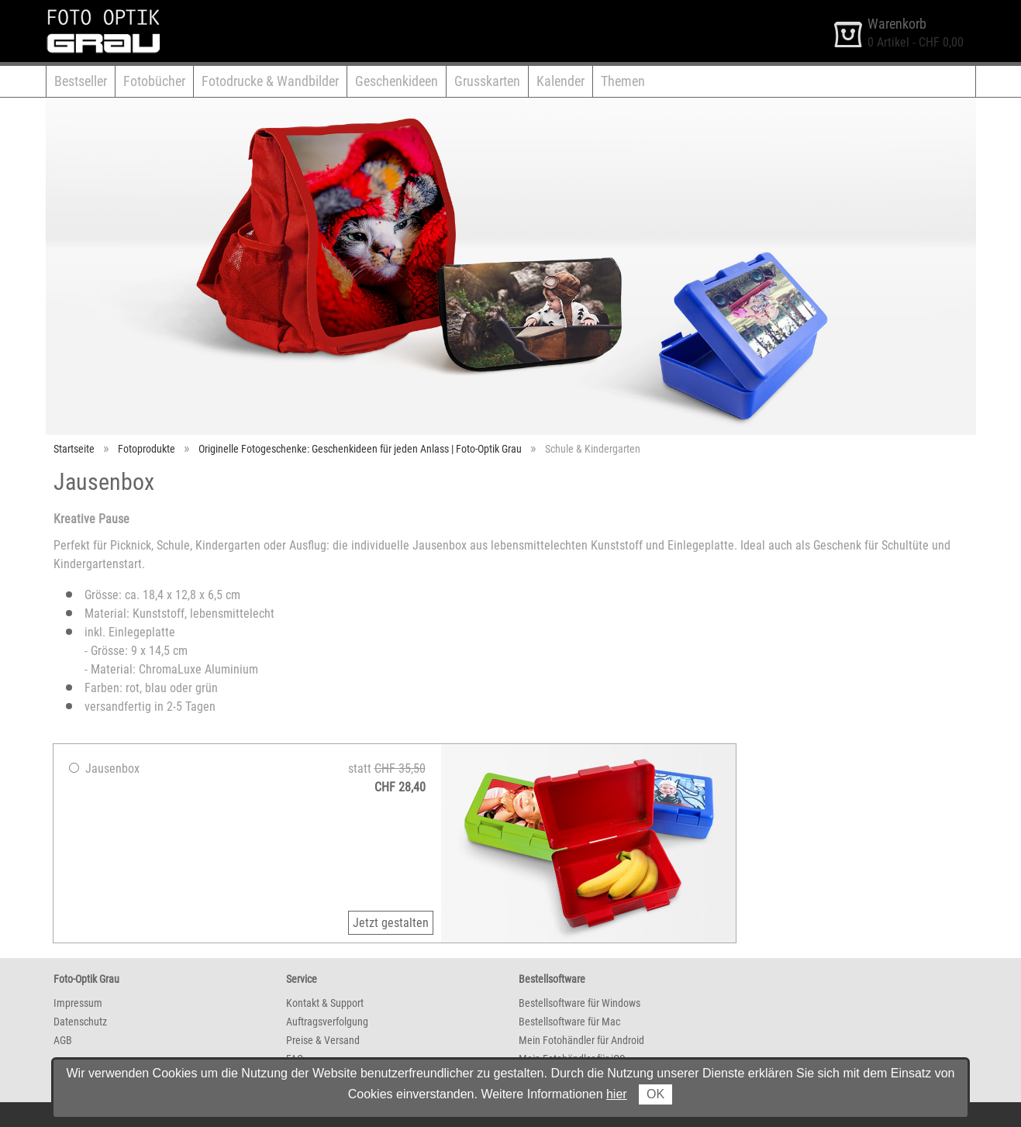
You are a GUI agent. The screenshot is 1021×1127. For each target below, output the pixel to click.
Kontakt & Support (325, 1003)
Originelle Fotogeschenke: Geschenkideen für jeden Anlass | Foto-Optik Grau (360, 449)
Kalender (560, 81)
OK (655, 1094)
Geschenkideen (396, 81)
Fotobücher (154, 81)
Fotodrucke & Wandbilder (270, 81)
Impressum (77, 1003)
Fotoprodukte (146, 449)
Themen (623, 81)
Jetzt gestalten (391, 922)
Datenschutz (80, 1021)
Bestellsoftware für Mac (569, 1021)
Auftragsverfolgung (327, 1021)
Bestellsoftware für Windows (579, 1003)
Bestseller (80, 81)
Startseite (74, 449)
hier (616, 1094)
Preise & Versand (323, 1040)
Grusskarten (487, 81)
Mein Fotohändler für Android (581, 1040)
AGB (62, 1040)
